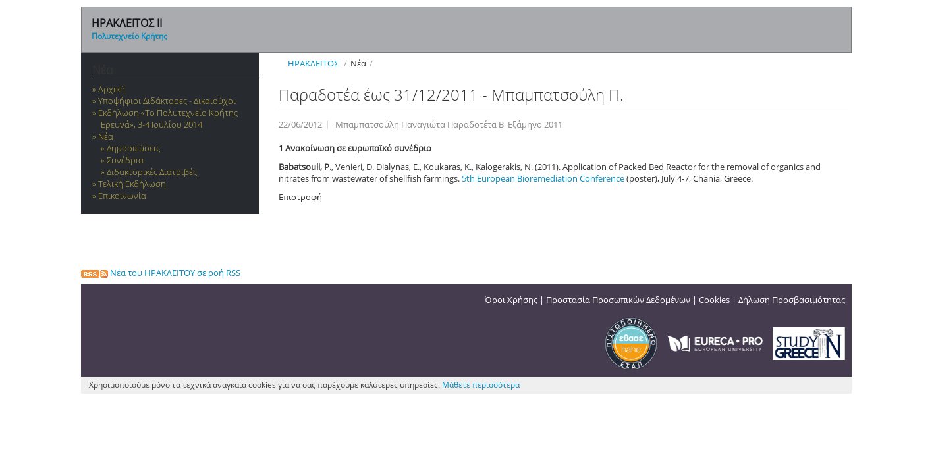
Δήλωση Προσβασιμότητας (791, 299)
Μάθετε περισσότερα (481, 384)
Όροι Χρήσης (511, 299)
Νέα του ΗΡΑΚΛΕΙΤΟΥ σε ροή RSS (160, 272)
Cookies (714, 299)
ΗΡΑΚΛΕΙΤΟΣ (313, 63)
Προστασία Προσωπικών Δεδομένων (618, 299)
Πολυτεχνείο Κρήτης (129, 35)
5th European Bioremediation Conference (544, 178)
